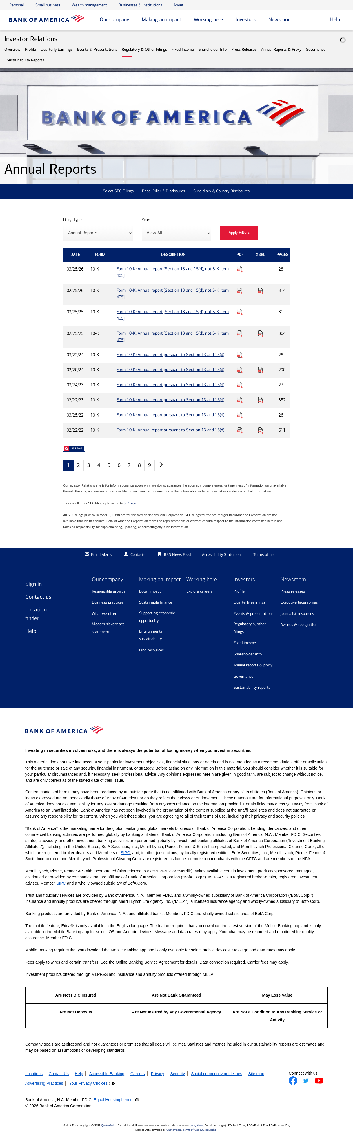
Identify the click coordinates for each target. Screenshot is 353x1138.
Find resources (151, 650)
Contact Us (59, 1073)
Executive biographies (299, 602)
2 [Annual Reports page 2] (78, 465)
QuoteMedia (108, 1125)
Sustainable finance (155, 602)
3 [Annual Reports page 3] (88, 465)
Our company (114, 19)
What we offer (104, 613)
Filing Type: (72, 220)
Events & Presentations (97, 49)
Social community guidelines (216, 1073)
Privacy (157, 1073)
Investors (246, 19)
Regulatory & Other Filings (144, 49)
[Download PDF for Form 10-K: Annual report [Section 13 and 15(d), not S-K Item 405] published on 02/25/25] (240, 333)
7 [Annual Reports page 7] (129, 465)
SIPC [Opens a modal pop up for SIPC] (125, 852)
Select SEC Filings (118, 191)
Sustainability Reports (25, 60)
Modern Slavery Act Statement (108, 628)
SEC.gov (130, 503)
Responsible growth (108, 591)
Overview (12, 49)
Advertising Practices (44, 1083)
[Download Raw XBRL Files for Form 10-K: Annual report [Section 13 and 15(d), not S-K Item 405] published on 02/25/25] (260, 333)
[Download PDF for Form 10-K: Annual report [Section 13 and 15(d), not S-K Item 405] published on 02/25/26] (240, 290)
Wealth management (89, 5)
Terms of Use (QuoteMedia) (200, 1130)
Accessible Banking (106, 1073)
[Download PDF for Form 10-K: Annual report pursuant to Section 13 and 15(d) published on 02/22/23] (240, 400)
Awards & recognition (299, 624)
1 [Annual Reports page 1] (68, 465)
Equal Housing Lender (114, 1099)
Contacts (137, 554)
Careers (137, 1073)
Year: (146, 220)
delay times (197, 1125)
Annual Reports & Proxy (281, 49)
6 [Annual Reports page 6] (119, 465)
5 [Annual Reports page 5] (109, 465)
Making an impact (161, 19)
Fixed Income (183, 49)
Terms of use (264, 554)
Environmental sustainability (151, 635)
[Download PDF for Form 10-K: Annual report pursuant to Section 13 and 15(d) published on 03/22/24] (240, 354)
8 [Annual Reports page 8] (139, 465)
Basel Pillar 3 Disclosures (163, 191)
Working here (208, 19)
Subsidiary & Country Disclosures (221, 191)
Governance (315, 49)
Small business (47, 5)
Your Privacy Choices (88, 1083)
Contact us (38, 596)
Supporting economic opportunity (157, 617)
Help (30, 630)
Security (177, 1073)
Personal (16, 5)
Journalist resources (297, 613)
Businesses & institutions (140, 5)
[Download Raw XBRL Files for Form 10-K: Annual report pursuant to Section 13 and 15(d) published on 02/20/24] (260, 369)
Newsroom (280, 19)
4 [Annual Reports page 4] (98, 465)
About (178, 5)
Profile (30, 49)
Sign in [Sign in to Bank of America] (33, 583)
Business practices (107, 602)
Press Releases (243, 49)
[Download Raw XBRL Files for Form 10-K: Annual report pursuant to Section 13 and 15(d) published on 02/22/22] (260, 430)
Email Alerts (97, 554)
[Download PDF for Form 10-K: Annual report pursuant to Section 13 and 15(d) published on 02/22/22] (240, 430)
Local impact (150, 591)
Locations (34, 1073)
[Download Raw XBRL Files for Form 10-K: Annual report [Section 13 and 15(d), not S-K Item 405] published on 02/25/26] (260, 290)
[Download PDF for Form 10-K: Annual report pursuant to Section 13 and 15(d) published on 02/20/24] (240, 369)
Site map (256, 1073)
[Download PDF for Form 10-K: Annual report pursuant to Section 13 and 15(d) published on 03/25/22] (240, 415)
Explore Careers (199, 591)
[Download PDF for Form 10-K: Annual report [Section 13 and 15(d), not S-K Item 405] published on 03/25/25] (240, 312)
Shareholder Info (213, 49)
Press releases (293, 591)
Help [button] (335, 19)
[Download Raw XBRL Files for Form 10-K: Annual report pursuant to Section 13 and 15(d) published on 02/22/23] (260, 400)
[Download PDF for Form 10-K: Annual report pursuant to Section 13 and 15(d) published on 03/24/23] (240, 385)
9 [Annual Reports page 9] (149, 465)
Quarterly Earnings (56, 49)
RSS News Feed (177, 554)
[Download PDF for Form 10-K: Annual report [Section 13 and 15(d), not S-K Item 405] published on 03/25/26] (240, 269)
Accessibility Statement (222, 554)
